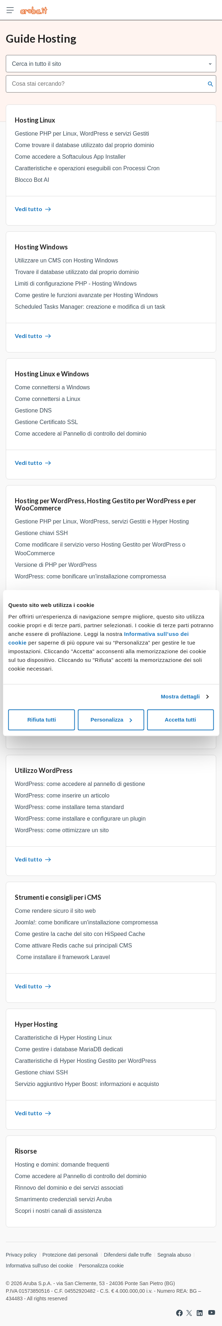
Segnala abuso (174, 1255)
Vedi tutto (33, 208)
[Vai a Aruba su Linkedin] (200, 1313)
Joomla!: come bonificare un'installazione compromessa (86, 922)
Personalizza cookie (101, 1266)
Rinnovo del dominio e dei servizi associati (69, 1188)
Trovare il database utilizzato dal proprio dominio (77, 272)
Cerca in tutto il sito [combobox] (36, 64)
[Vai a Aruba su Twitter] (189, 1313)
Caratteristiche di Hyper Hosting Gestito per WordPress (85, 1061)
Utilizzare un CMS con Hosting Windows (66, 260)
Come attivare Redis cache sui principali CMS (73, 945)
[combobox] (105, 84)
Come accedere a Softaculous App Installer (70, 157)
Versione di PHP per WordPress (56, 565)
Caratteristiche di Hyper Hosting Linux (63, 1038)
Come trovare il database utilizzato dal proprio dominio (84, 145)
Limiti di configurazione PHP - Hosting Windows (76, 284)
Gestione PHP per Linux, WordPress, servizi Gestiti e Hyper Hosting (102, 521)
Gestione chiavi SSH (41, 533)
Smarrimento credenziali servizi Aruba (63, 1199)
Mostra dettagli (180, 696)
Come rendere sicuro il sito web (55, 911)
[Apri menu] (10, 10)
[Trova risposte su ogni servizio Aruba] (33, 10)
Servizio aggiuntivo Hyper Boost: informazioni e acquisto (87, 1084)
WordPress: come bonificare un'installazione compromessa (90, 576)
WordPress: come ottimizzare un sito (62, 830)
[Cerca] (210, 83)
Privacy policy (21, 1255)
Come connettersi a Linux (47, 399)
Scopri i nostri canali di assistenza (58, 1211)
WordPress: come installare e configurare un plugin (80, 819)
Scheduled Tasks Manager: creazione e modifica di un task (90, 307)
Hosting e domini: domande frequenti (62, 1165)
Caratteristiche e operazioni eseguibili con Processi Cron (87, 168)
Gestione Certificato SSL (46, 422)
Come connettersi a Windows (52, 387)
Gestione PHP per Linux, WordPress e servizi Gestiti (82, 134)
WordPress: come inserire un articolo (62, 795)
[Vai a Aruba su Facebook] (179, 1313)
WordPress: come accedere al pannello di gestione (80, 784)
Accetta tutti (180, 720)
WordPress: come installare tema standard (69, 807)
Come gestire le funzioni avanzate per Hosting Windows (86, 295)
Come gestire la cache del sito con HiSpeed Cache (80, 934)
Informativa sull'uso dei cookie (39, 1266)
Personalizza (111, 720)
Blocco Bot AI (32, 180)
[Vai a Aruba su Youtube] (211, 1312)
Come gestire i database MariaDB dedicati (69, 1049)
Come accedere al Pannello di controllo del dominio (81, 434)
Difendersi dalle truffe (128, 1255)
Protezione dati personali (70, 1255)
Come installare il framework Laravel (62, 957)
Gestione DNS (33, 410)
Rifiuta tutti (41, 720)
